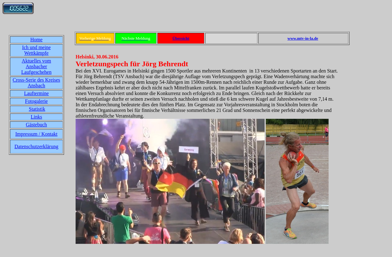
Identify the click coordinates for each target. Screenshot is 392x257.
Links (36, 116)
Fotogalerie (36, 101)
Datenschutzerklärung (36, 146)
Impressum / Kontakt (36, 134)
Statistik (37, 109)
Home (36, 39)
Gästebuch (36, 124)
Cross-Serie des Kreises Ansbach (36, 82)
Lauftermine (36, 93)
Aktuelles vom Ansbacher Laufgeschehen (36, 66)
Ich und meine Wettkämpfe (36, 50)
